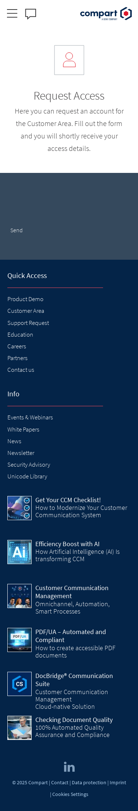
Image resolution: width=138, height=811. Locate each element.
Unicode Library (27, 476)
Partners (17, 358)
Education (20, 334)
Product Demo (25, 299)
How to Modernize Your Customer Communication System (81, 511)
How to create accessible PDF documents (75, 651)
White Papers (23, 429)
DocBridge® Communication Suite (74, 679)
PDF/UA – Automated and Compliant (70, 635)
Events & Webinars (30, 417)
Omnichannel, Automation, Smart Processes (72, 607)
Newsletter (20, 453)
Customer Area (25, 311)
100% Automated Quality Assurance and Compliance (72, 731)
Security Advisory (28, 464)
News (14, 441)
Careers (16, 346)
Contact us (20, 370)
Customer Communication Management (72, 592)
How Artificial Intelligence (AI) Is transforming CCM (77, 555)
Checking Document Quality (74, 719)
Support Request (28, 323)
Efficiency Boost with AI (67, 544)
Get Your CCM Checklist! (68, 500)
